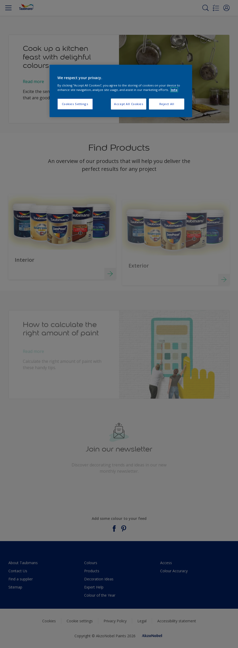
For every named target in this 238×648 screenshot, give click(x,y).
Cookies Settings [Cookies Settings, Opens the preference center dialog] (75, 104)
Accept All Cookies (128, 104)
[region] (121, 91)
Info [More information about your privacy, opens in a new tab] (174, 90)
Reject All (166, 104)
